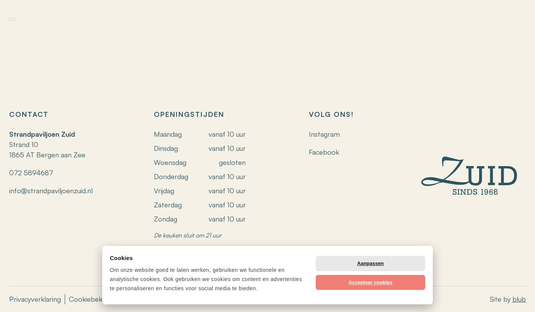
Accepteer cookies (371, 282)
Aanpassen (370, 263)
